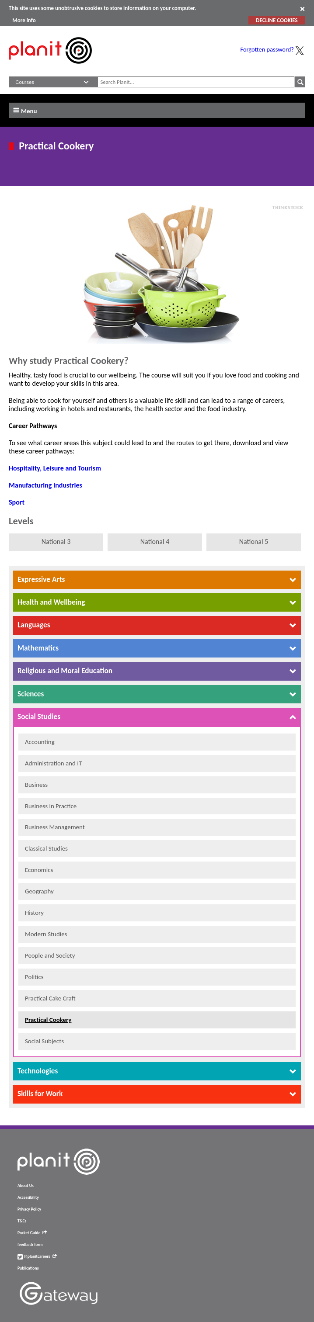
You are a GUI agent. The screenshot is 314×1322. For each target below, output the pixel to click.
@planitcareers (37, 1256)
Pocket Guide (32, 1232)
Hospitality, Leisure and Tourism (55, 468)
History (34, 913)
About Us (25, 1185)
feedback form (30, 1244)
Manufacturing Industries (45, 485)
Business (36, 785)
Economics (39, 870)
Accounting (40, 742)
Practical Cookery (48, 1020)
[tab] (157, 580)
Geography (39, 891)
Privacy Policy (29, 1209)
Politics (34, 977)
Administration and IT (53, 763)
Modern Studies (46, 934)
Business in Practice (51, 806)
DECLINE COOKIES (276, 20)
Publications (27, 1268)
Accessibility (28, 1197)
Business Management (55, 827)
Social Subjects (44, 1041)
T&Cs (21, 1221)
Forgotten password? (267, 49)
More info (23, 20)
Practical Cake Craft (50, 998)
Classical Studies (46, 848)
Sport (16, 502)
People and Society (50, 955)
